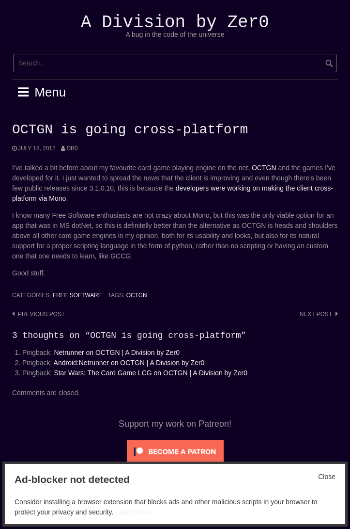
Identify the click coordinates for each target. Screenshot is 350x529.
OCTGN (264, 168)
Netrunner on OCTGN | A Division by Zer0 (117, 352)
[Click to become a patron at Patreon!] (175, 451)
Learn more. (133, 512)
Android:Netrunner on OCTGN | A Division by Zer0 (129, 363)
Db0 (71, 148)
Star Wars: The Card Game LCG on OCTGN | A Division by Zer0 (150, 373)
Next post (316, 314)
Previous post (41, 314)
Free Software (77, 295)
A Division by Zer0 (175, 22)
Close (326, 477)
